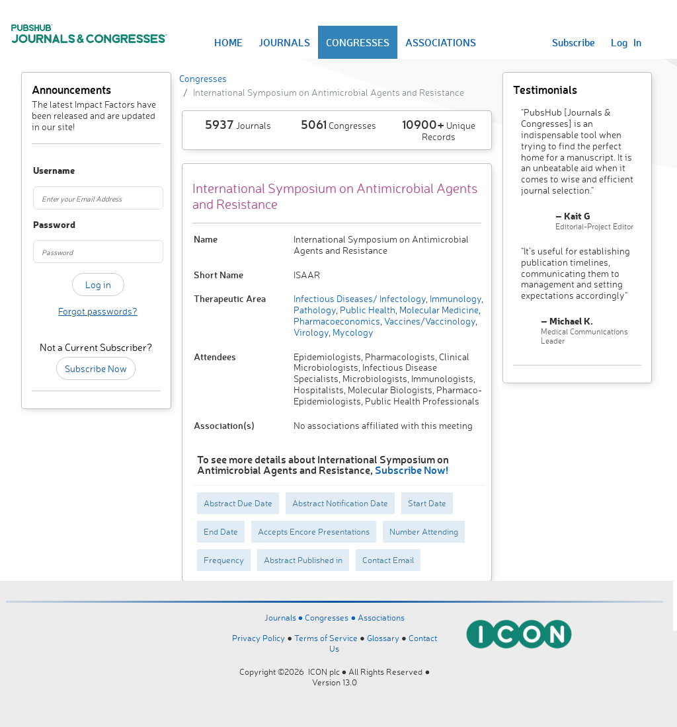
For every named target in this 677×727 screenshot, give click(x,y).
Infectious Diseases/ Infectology (360, 298)
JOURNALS (284, 42)
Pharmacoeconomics (337, 320)
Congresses (203, 78)
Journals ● (284, 617)
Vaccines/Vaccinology (428, 320)
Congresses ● (331, 617)
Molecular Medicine (438, 309)
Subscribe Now (96, 368)
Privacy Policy (258, 637)
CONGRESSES (357, 42)
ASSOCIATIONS (440, 42)
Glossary (383, 637)
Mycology (352, 332)
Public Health (366, 309)
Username (42, 170)
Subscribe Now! (411, 470)
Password (42, 225)
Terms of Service (326, 637)
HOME (228, 42)
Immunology (454, 298)
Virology (311, 332)
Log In (626, 42)
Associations (381, 617)
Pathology (315, 309)
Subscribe (573, 42)
